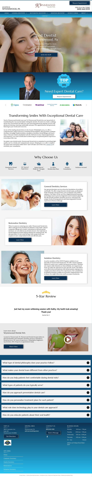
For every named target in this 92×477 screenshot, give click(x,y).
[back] (5, 105)
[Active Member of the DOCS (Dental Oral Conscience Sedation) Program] (7, 443)
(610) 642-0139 (83, 9)
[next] (86, 105)
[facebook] (47, 436)
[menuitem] (6, 13)
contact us (49, 144)
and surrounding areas (32, 431)
